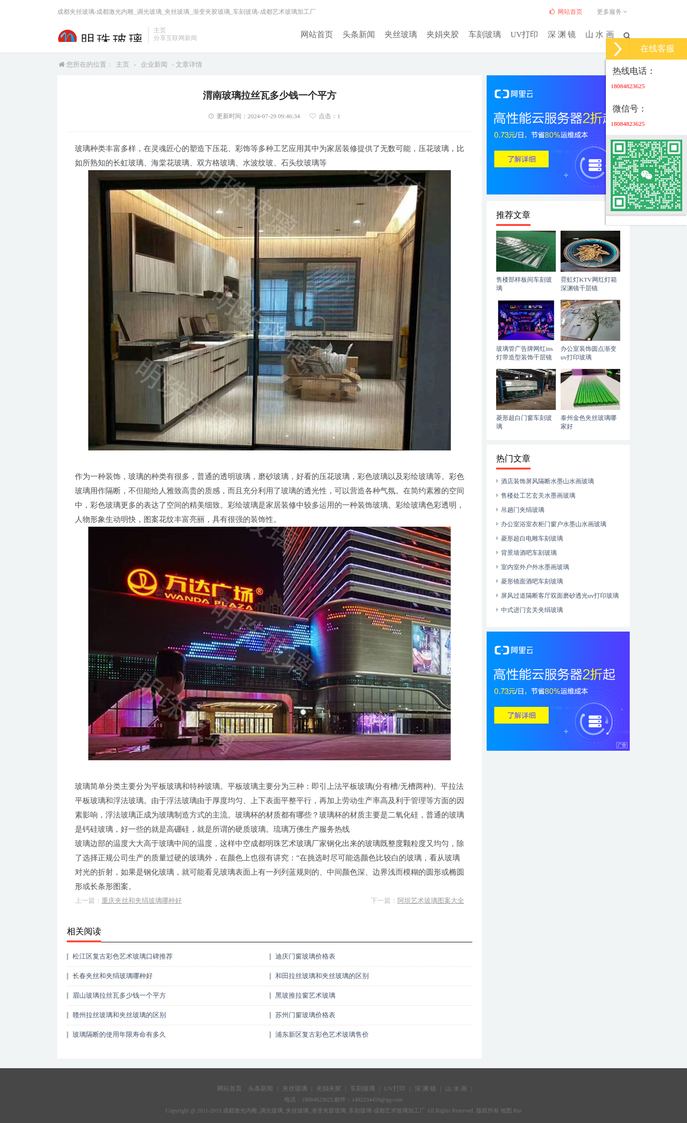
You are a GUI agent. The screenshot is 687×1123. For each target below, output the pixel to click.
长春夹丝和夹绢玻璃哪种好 (113, 976)
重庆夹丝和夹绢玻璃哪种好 (142, 900)
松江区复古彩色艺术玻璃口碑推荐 (123, 956)
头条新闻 (370, 34)
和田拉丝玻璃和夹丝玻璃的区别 (322, 976)
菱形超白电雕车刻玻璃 (532, 538)
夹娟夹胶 (450, 34)
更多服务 (613, 11)
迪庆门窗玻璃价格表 (305, 956)
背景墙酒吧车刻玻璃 (529, 552)
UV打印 (528, 34)
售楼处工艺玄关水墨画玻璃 (538, 495)
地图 (506, 1110)
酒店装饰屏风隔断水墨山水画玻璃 (547, 481)
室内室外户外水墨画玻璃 (535, 567)
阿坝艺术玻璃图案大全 (430, 900)
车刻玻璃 (490, 34)
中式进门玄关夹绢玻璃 (532, 609)
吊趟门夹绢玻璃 (522, 509)
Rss (517, 1110)
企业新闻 (154, 64)
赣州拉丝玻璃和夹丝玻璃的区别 (119, 1015)
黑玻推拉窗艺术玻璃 (305, 995)
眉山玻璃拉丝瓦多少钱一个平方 (119, 995)
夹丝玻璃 (410, 34)
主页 (122, 64)
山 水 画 (600, 34)
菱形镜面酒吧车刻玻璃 (532, 581)
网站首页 (330, 34)
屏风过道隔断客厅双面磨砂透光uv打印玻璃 (560, 595)
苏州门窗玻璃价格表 (305, 1015)
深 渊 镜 (564, 34)
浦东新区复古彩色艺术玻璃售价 (322, 1034)
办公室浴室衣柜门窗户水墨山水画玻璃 (553, 524)
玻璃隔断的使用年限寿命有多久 (119, 1034)
